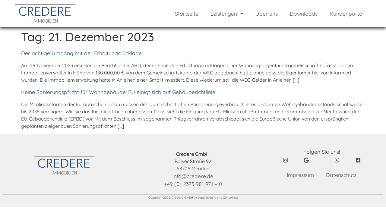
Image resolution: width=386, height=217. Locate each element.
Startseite (186, 13)
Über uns (266, 13)
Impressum (300, 174)
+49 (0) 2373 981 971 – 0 (193, 184)
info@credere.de (192, 176)
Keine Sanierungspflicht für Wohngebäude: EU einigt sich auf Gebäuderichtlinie (118, 92)
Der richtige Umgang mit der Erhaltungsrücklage (81, 53)
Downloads (304, 13)
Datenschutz (341, 174)
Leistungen (226, 13)
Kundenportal (347, 13)
